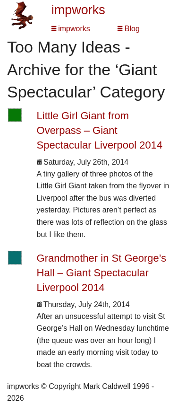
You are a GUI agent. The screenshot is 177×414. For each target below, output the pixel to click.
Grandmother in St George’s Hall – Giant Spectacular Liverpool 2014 (102, 272)
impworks (78, 10)
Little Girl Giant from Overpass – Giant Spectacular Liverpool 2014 (100, 130)
